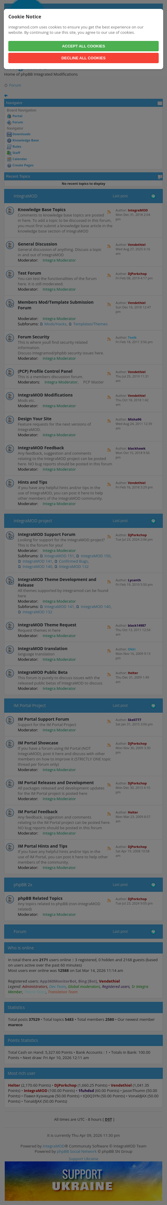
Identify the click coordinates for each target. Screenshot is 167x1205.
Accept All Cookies (83, 46)
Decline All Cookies (83, 58)
